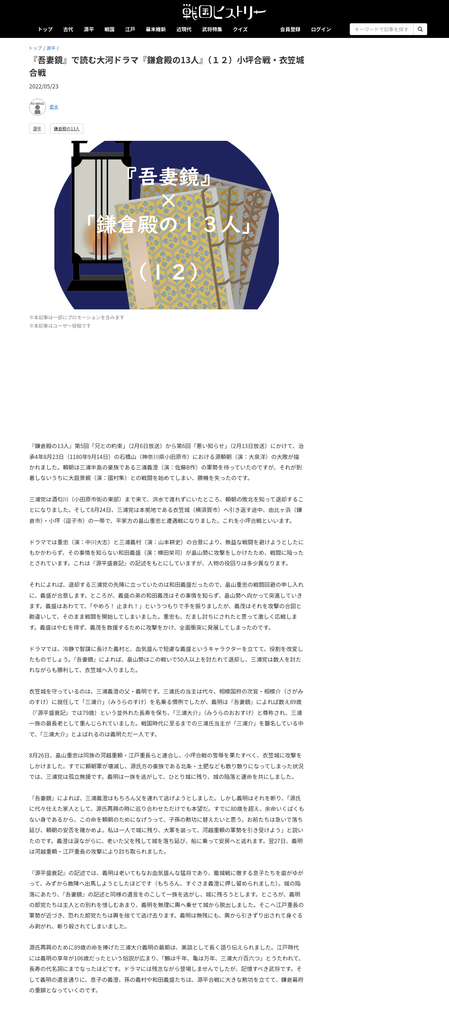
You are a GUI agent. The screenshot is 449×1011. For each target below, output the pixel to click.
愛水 (54, 106)
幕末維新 (156, 29)
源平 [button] (37, 128)
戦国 (110, 29)
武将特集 (212, 29)
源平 (89, 29)
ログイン (321, 29)
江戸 (130, 29)
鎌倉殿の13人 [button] (67, 128)
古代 (68, 29)
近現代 (184, 29)
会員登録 (290, 29)
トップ (45, 29)
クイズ (240, 29)
